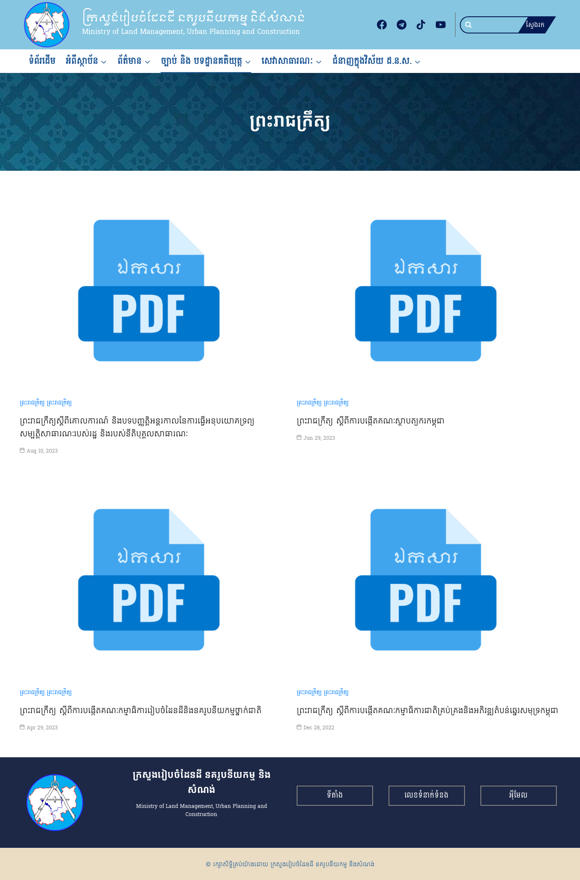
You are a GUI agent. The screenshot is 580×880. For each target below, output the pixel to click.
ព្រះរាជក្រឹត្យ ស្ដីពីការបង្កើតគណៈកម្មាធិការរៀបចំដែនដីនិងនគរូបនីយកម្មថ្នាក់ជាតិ (141, 710)
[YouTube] (441, 25)
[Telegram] (401, 25)
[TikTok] (421, 25)
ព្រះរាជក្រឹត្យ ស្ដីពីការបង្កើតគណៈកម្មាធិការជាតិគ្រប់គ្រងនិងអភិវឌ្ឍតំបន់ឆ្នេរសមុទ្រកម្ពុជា (428, 710)
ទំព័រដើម (42, 61)
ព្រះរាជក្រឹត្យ (32, 402)
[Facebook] (382, 25)
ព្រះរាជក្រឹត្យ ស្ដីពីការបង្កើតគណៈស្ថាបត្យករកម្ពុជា (371, 421)
